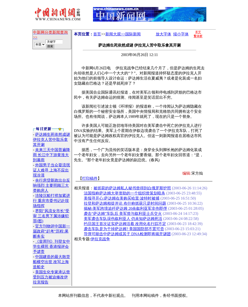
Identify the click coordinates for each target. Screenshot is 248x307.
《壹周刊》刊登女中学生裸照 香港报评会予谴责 (51, 246)
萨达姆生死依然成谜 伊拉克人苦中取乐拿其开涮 (51, 139)
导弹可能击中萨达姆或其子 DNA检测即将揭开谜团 (127, 234)
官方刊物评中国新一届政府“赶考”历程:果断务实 (51, 231)
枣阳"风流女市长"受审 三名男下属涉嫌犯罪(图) (51, 216)
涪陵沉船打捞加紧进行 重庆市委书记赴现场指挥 (51, 201)
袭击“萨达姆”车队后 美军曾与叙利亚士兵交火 (123, 213)
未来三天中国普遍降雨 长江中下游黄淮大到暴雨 (51, 155)
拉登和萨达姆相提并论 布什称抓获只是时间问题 (125, 203)
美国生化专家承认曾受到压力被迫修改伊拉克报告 (51, 277)
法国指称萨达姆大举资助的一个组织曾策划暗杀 (124, 193)
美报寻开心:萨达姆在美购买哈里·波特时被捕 (121, 198)
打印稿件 (90, 178)
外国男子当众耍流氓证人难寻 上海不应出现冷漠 (51, 170)
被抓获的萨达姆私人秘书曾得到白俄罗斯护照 (132, 188)
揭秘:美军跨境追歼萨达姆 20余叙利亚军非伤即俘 (125, 208)
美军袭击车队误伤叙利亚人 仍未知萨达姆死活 (123, 219)
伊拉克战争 (100, 239)
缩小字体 (181, 34)
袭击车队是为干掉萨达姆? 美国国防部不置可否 (124, 229)
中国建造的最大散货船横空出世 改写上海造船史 (51, 262)
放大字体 (163, 34)
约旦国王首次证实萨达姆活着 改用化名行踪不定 (125, 224)
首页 (97, 34)
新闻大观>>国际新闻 (123, 34)
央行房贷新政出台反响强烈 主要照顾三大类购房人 (51, 185)
